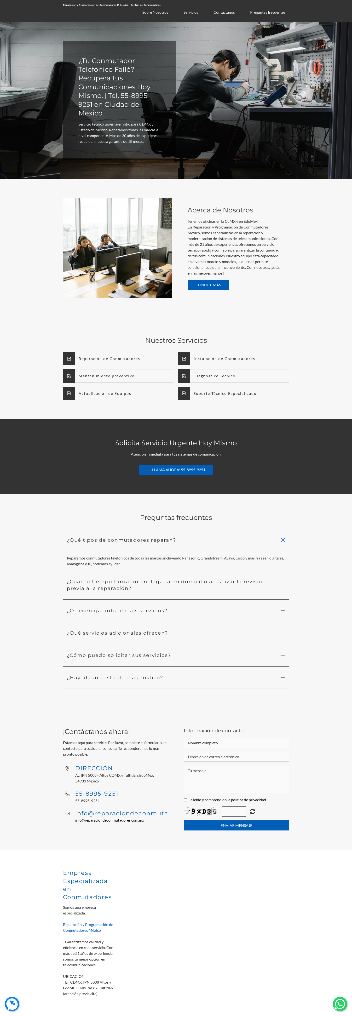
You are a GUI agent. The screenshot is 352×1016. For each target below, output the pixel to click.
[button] (176, 540)
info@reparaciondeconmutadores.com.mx (109, 820)
